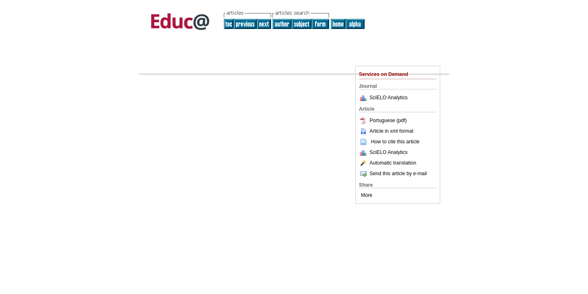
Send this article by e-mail (393, 173)
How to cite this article (395, 142)
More (366, 195)
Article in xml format (386, 131)
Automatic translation (387, 163)
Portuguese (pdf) (383, 120)
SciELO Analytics (389, 97)
